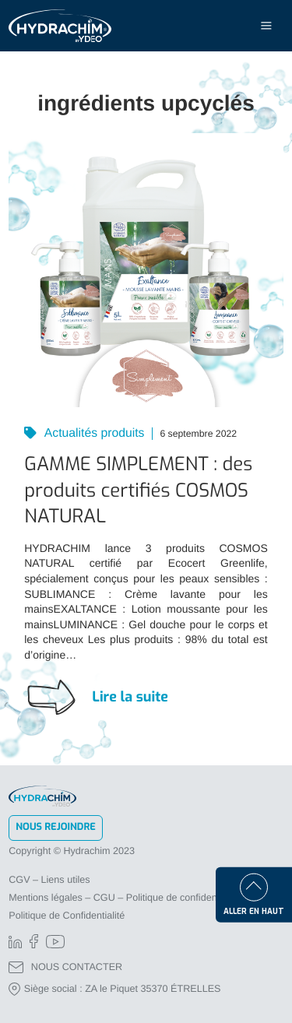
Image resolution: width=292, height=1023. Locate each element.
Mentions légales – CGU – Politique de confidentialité (124, 897)
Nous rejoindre (56, 827)
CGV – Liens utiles (49, 879)
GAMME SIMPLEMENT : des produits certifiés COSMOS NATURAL (138, 490)
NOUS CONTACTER (65, 967)
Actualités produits (92, 433)
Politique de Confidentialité (67, 915)
